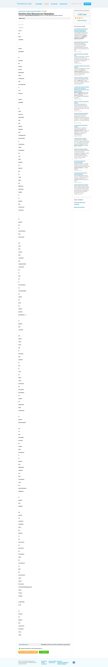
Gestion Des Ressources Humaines (81, 42)
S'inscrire (46, 3)
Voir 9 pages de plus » (23, 644)
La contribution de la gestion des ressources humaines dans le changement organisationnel (81, 30)
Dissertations (39, 3)
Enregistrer (44, 652)
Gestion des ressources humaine (80, 149)
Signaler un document (81, 20)
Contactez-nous (63, 3)
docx (65, 644)
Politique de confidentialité (62, 662)
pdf (58, 644)
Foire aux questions (53, 661)
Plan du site (59, 661)
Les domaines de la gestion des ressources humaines (80, 173)
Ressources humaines (79, 207)
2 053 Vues (82, 14)
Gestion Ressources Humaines (80, 138)
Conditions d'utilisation (61, 663)
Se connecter (54, 3)
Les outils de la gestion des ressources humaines (79, 161)
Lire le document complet (28, 652)
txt (52, 644)
